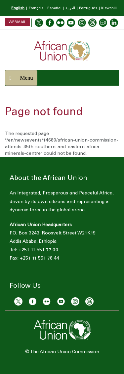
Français (36, 8)
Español (54, 8)
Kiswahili (109, 8)
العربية (70, 8)
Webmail (17, 22)
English (17, 8)
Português (88, 8)
